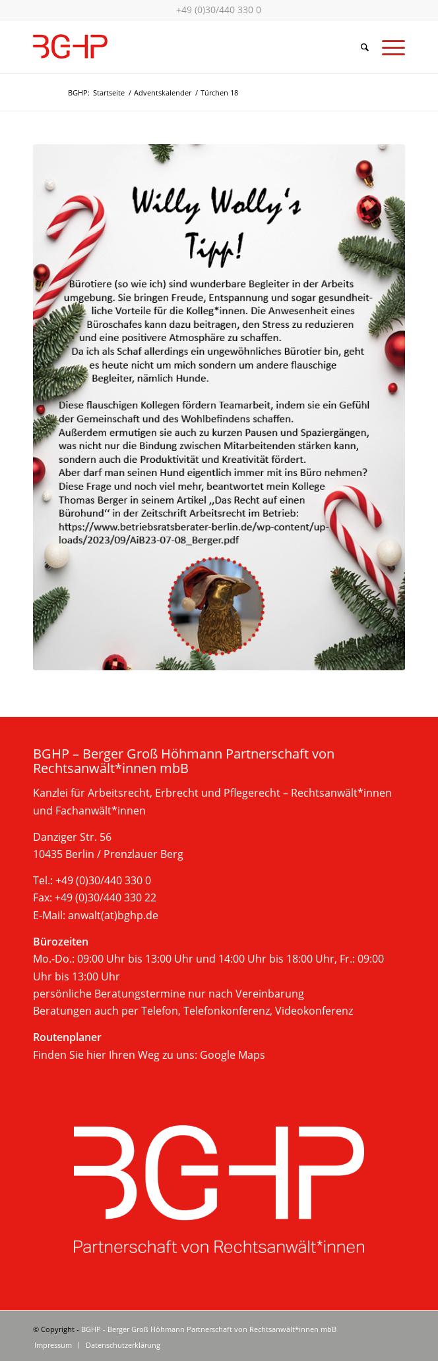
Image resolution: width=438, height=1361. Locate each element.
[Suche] (358, 46)
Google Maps (232, 1055)
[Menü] (387, 46)
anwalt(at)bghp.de (113, 915)
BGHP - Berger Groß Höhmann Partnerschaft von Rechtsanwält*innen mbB (208, 1329)
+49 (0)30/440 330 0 (218, 9)
